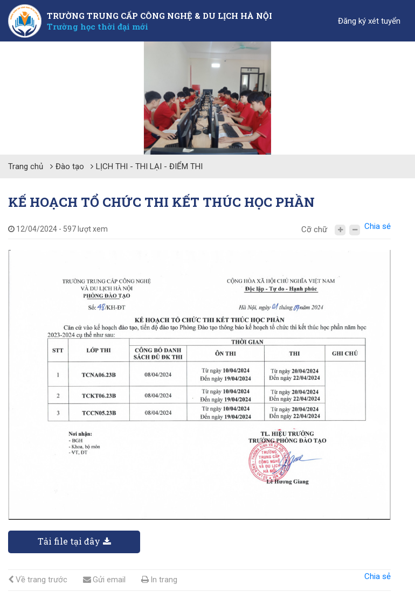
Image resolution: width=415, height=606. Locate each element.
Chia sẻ (377, 226)
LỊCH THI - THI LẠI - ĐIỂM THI (149, 166)
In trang (159, 579)
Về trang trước (37, 579)
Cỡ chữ (314, 229)
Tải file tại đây (74, 541)
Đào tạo (70, 166)
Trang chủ (25, 166)
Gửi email (104, 579)
